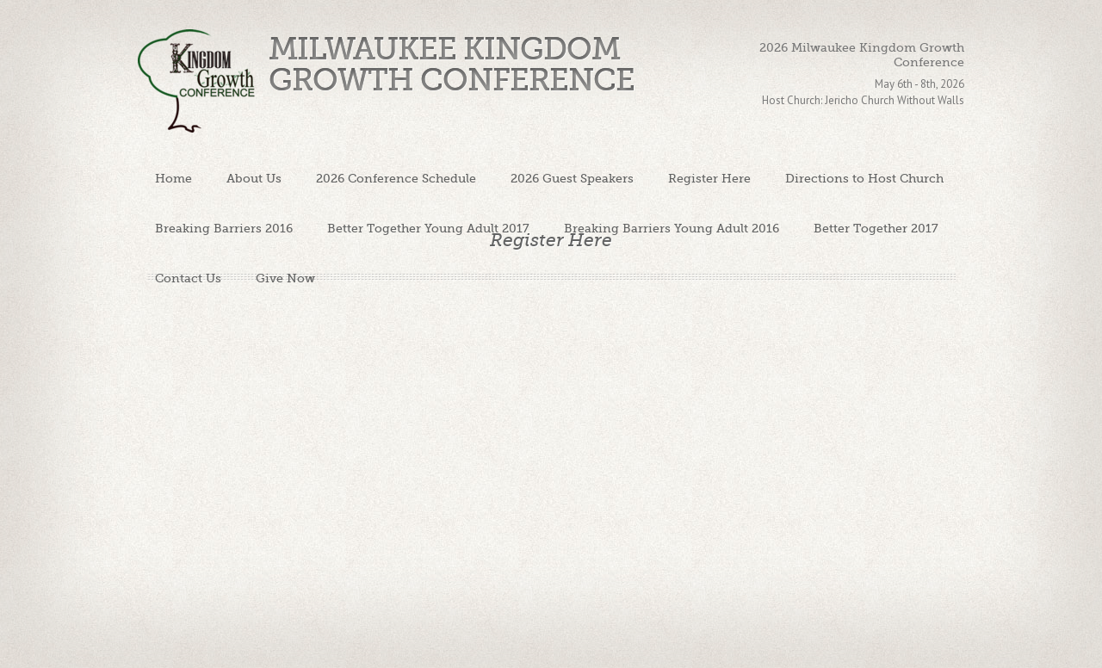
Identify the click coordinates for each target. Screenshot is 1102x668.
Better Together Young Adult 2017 (428, 228)
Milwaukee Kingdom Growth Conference (452, 65)
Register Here (709, 178)
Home (173, 178)
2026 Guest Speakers (572, 178)
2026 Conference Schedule (396, 178)
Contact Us (188, 278)
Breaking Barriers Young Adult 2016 (671, 228)
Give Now (285, 278)
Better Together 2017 (876, 228)
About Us (254, 178)
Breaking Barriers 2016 (224, 228)
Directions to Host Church (864, 178)
